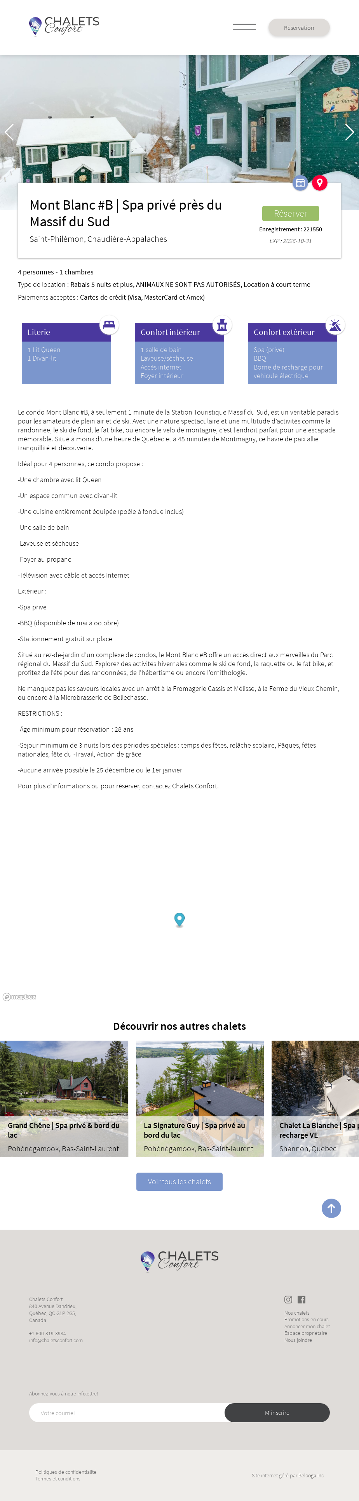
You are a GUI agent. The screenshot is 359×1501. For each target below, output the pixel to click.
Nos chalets (297, 1313)
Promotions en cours (306, 1319)
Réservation (299, 27)
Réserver (290, 213)
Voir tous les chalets (179, 1181)
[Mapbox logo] (19, 997)
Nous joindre (298, 1340)
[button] (350, 132)
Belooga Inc (311, 1475)
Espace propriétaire (305, 1333)
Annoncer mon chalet (307, 1326)
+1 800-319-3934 (47, 1333)
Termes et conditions (57, 1478)
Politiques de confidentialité (65, 1472)
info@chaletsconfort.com (56, 1340)
